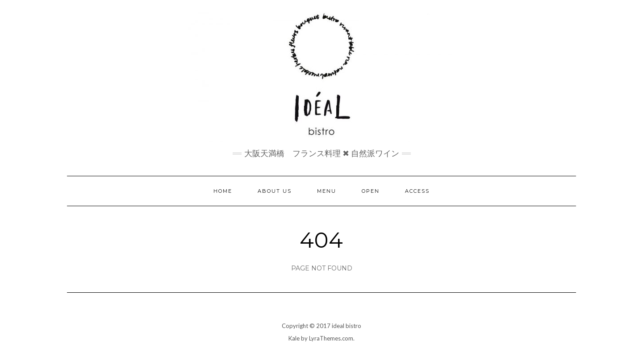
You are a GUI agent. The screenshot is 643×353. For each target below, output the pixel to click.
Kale (294, 338)
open (371, 191)
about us (275, 191)
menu (326, 191)
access (417, 191)
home (222, 191)
